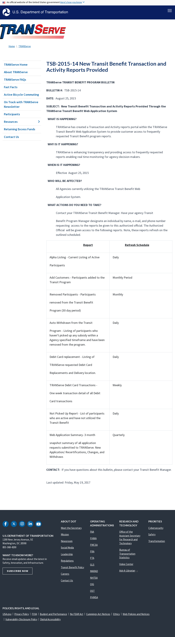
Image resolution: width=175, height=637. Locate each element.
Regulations (67, 560)
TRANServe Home (16, 64)
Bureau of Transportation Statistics (127, 553)
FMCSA (94, 544)
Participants (12, 114)
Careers (65, 573)
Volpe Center (126, 564)
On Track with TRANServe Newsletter (21, 104)
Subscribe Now (17, 571)
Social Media (67, 547)
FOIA (34, 614)
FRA (92, 551)
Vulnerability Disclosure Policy (21, 619)
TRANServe (24, 46)
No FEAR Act (76, 614)
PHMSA (94, 597)
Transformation (156, 541)
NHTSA (94, 577)
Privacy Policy (21, 614)
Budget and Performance (53, 614)
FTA (92, 558)
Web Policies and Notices (136, 614)
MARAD (94, 571)
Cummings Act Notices (98, 614)
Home (12, 46)
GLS (92, 564)
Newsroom (66, 541)
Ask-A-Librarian (128, 570)
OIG (92, 584)
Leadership (67, 554)
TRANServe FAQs (15, 80)
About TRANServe (16, 72)
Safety (152, 534)
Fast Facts (10, 87)
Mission (65, 534)
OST (92, 590)
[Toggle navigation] (170, 10)
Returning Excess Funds (19, 129)
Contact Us (11, 137)
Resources (22, 122)
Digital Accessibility (50, 619)
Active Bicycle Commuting (21, 95)
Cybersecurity (155, 528)
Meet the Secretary (71, 528)
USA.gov (7, 614)
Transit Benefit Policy (72, 567)
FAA (92, 531)
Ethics (116, 614)
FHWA (93, 538)
